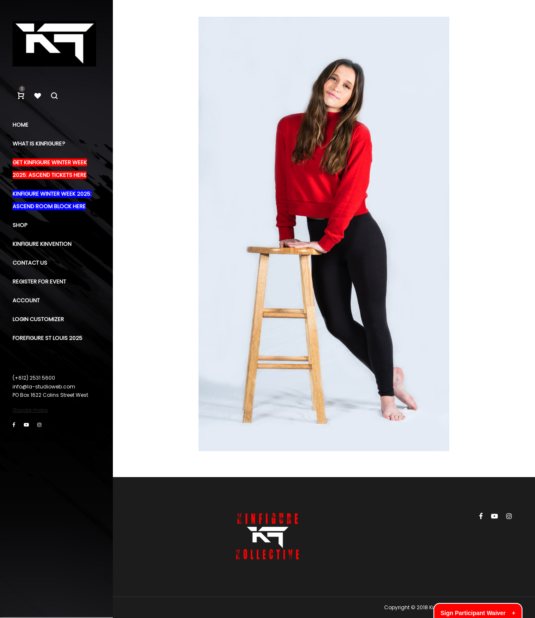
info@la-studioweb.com (44, 386)
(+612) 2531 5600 (34, 377)
